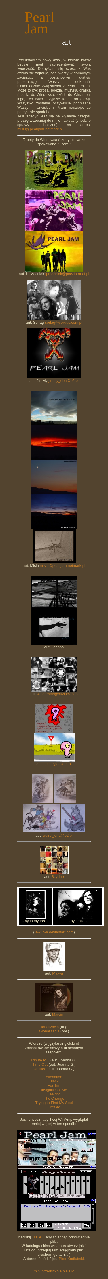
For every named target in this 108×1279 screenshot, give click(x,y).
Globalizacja (48, 1027)
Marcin (57, 1014)
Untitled (40, 1069)
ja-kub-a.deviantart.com (54, 932)
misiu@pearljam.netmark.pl (40, 129)
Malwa (57, 973)
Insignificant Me (54, 1090)
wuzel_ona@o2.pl (58, 835)
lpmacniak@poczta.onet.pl (67, 274)
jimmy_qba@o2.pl (64, 380)
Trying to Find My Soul (54, 1103)
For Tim (54, 1085)
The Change (54, 1098)
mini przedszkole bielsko (54, 1271)
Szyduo (57, 876)
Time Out (40, 1064)
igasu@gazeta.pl (58, 764)
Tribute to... (40, 1060)
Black (54, 1081)
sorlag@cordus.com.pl (63, 322)
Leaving (54, 1094)
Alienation (54, 1077)
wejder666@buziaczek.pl (58, 694)
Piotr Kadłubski (71, 1259)
